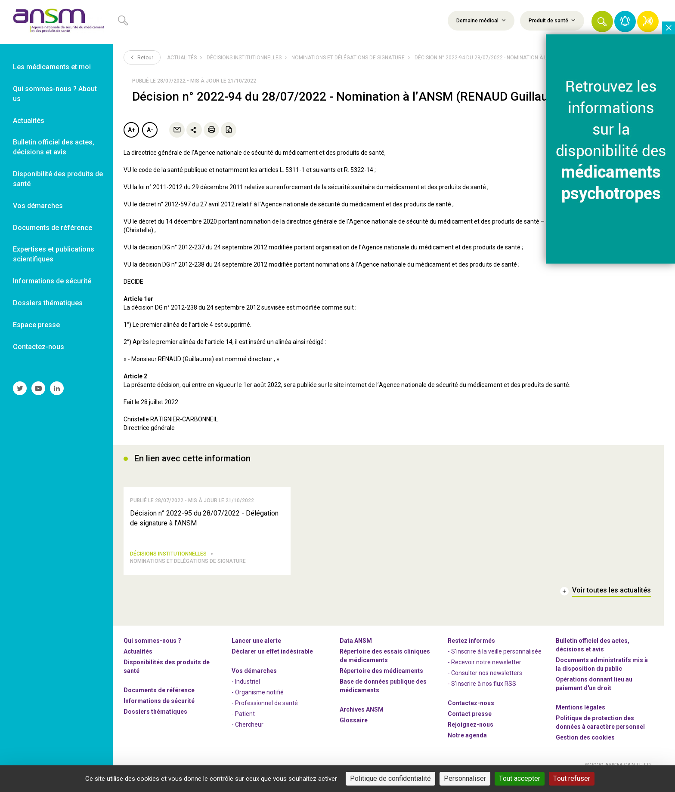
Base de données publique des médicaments (383, 697)
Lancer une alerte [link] (256, 652)
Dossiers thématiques (155, 723)
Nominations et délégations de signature (348, 58)
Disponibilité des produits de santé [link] (58, 179)
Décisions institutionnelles (244, 58)
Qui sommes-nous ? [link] (152, 652)
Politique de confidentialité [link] (390, 778)
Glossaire (354, 731)
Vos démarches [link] (38, 206)
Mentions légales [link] (580, 718)
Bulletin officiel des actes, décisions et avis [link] (53, 147)
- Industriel (246, 693)
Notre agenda (467, 746)
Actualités (182, 58)
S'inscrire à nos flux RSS (483, 695)
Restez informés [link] (471, 652)
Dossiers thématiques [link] (48, 303)
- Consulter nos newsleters (485, 684)
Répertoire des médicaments (381, 682)
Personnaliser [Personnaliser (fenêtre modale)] (465, 778)
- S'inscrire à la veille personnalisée (495, 663)
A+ (131, 129)
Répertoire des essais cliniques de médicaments (385, 667)
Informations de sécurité (159, 712)
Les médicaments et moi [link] (52, 67)
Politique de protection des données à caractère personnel (600, 734)
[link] (56, 22)
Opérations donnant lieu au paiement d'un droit (594, 695)
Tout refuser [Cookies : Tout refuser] (571, 778)
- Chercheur (247, 736)
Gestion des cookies (585, 749)
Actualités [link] (28, 121)
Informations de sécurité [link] (52, 281)
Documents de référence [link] (52, 228)
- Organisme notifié (258, 703)
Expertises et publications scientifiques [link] (53, 254)
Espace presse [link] (36, 325)
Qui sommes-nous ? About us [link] (55, 94)
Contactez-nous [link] (38, 347)
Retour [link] (142, 57)
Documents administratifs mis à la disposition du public (602, 676)
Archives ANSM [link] (362, 721)
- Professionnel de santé (265, 714)
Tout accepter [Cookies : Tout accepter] (519, 778)
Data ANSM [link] (356, 652)
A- (150, 129)
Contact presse (470, 725)
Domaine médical (481, 20)
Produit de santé (552, 20)
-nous (470, 736)
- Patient (243, 725)
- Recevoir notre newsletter (484, 673)
